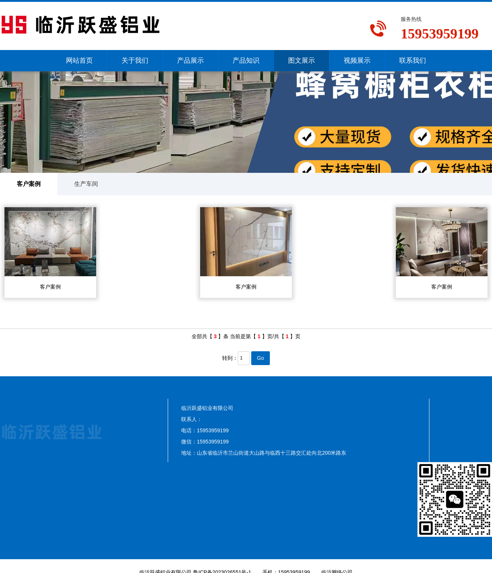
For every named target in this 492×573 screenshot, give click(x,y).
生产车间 (86, 184)
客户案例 (29, 184)
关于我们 (135, 60)
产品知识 (246, 60)
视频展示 (357, 60)
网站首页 (79, 60)
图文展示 (301, 60)
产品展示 (190, 60)
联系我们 (412, 60)
